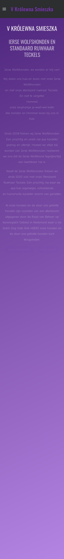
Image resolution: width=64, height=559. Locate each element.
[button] (4, 9)
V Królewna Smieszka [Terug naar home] (32, 9)
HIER (34, 228)
